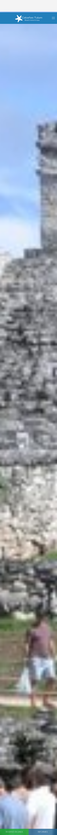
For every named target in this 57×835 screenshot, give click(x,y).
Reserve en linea (14, 831)
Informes (43, 831)
